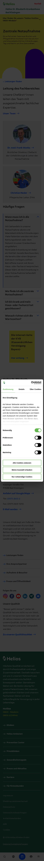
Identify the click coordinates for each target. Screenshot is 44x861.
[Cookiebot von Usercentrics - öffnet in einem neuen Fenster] (31, 382)
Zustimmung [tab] (8, 389)
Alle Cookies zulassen (22, 463)
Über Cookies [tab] (35, 389)
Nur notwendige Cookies (22, 477)
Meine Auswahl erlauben (22, 470)
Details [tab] (22, 389)
